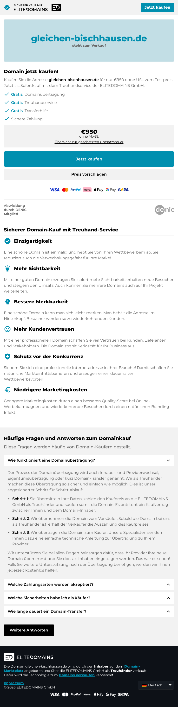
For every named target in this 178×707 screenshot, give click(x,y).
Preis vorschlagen (89, 174)
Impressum (14, 683)
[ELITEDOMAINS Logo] (76, 657)
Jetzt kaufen (157, 7)
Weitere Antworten (29, 630)
